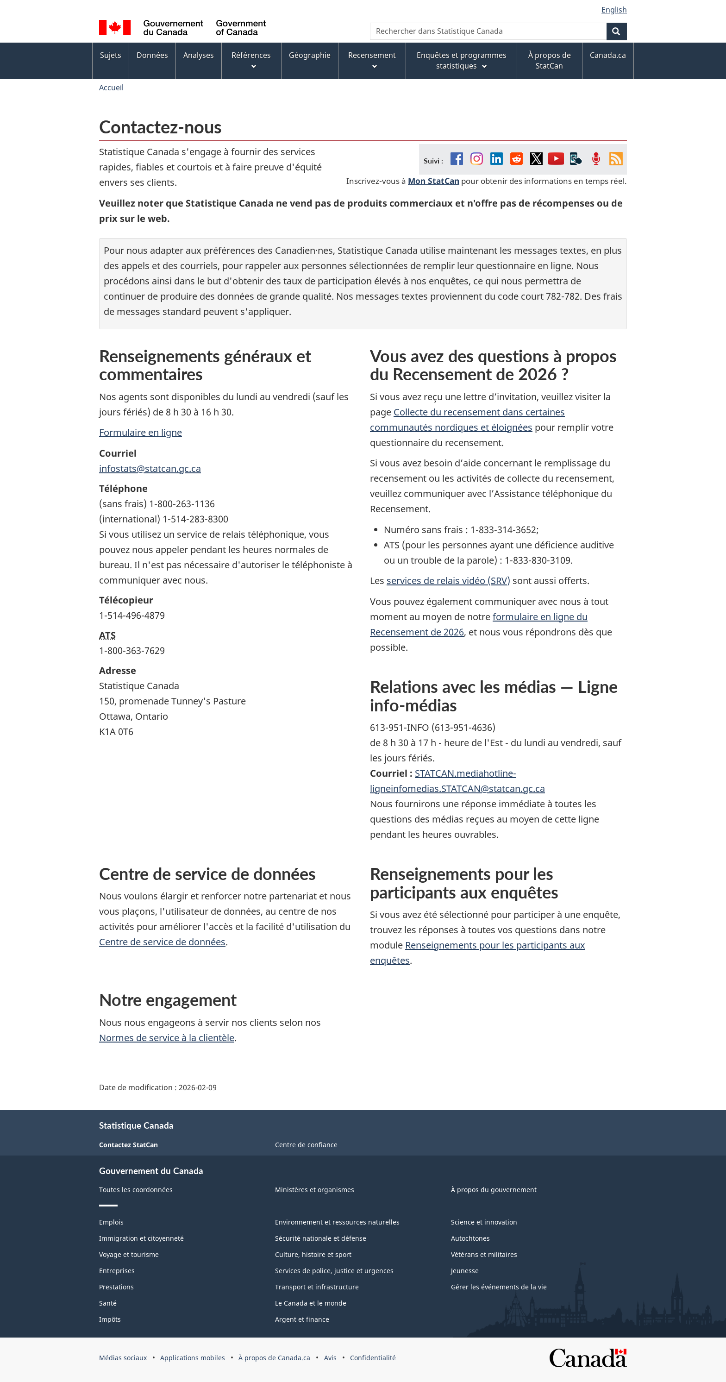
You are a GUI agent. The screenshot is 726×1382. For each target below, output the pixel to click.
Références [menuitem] (251, 60)
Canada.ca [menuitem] (608, 55)
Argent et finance (302, 1319)
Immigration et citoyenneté (141, 1238)
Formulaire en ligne (140, 432)
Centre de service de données (162, 942)
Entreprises (117, 1270)
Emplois (111, 1222)
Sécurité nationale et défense (320, 1238)
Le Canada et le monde (310, 1303)
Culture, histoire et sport (313, 1254)
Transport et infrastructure (317, 1286)
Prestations (116, 1286)
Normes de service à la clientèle (166, 1037)
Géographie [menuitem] (310, 55)
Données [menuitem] (152, 55)
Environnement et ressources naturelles (337, 1222)
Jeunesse (465, 1270)
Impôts (110, 1319)
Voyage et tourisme (129, 1254)
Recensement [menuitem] (372, 60)
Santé (108, 1303)
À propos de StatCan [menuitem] (549, 60)
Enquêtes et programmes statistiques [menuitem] (462, 60)
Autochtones (470, 1238)
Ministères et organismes (314, 1189)
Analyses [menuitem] (198, 55)
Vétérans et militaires (484, 1254)
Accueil (111, 87)
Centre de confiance (306, 1144)
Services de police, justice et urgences (334, 1270)
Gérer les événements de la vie (499, 1286)
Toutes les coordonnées (136, 1189)
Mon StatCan (433, 180)
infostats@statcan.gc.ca (150, 468)
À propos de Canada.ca (274, 1357)
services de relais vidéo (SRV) (448, 580)
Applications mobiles (192, 1357)
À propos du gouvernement (494, 1189)
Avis (330, 1357)
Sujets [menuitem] (110, 55)
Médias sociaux (123, 1357)
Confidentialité (373, 1357)
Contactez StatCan (128, 1144)
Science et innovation (484, 1222)
